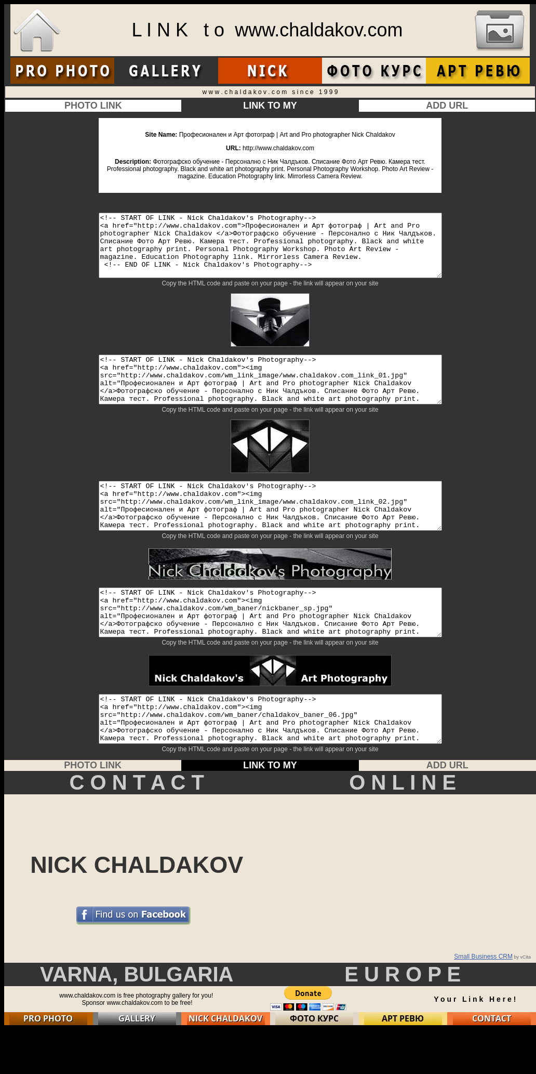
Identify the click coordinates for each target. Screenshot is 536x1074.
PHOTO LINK (93, 105)
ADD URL (447, 105)
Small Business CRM (483, 1001)
